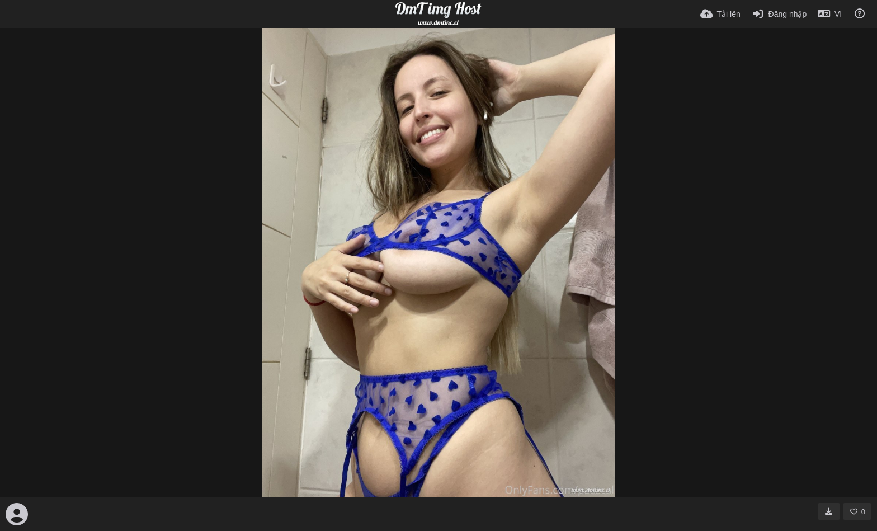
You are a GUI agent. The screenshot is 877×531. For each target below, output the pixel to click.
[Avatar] (17, 514)
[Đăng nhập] (779, 14)
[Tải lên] (720, 14)
